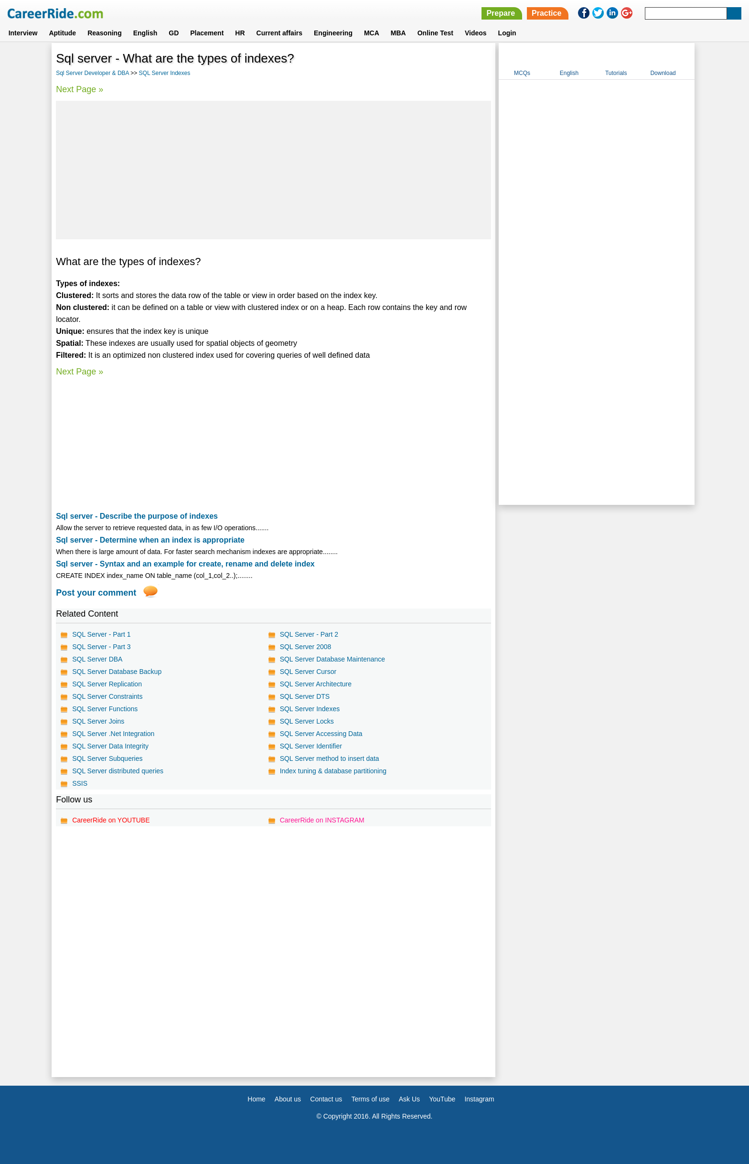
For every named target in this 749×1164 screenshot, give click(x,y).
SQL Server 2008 (306, 647)
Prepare (500, 13)
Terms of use (370, 1099)
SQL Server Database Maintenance (332, 659)
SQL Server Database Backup (116, 671)
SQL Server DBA (97, 659)
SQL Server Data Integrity (110, 746)
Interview (23, 33)
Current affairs (279, 33)
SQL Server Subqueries (107, 758)
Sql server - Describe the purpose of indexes (137, 516)
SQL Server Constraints (107, 696)
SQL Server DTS (305, 696)
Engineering (333, 33)
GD (174, 33)
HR (240, 33)
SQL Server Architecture (316, 684)
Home (256, 1099)
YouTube (442, 1099)
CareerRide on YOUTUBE (111, 820)
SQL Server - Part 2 (309, 634)
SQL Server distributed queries (117, 771)
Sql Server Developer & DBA (92, 73)
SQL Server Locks (307, 721)
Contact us (326, 1099)
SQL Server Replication (107, 684)
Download (662, 73)
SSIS (79, 783)
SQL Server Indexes (165, 73)
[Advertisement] (273, 170)
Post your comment (96, 593)
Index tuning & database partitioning (333, 771)
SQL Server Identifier (311, 746)
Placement (207, 33)
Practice (546, 13)
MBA (398, 33)
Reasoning (104, 33)
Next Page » (79, 89)
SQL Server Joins (98, 721)
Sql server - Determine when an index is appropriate (150, 540)
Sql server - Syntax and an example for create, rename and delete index (185, 564)
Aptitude (62, 33)
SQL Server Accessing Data (321, 733)
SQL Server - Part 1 (101, 634)
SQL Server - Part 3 (101, 647)
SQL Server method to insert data (329, 758)
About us (288, 1099)
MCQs (522, 73)
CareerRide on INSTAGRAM (322, 820)
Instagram (479, 1099)
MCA (371, 33)
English (145, 33)
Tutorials (616, 73)
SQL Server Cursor (308, 671)
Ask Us (409, 1099)
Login (507, 33)
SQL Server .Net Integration (113, 733)
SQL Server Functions (105, 709)
